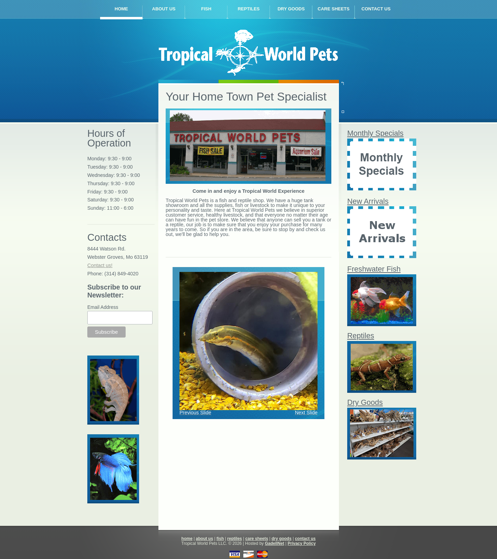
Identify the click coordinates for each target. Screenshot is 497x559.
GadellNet (274, 543)
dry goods (291, 8)
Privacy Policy (301, 543)
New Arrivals (368, 201)
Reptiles (360, 335)
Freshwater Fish (374, 269)
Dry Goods (365, 402)
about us (164, 8)
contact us (375, 8)
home (121, 8)
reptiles (249, 8)
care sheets (333, 8)
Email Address (102, 307)
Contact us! (100, 265)
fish (206, 8)
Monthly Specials (375, 133)
